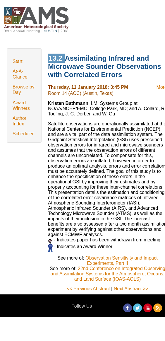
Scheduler (23, 133)
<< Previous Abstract (88, 288)
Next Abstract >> (131, 288)
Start (18, 61)
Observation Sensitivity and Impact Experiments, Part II (121, 260)
